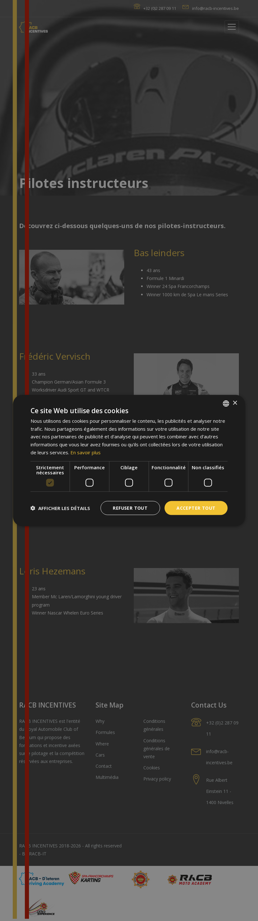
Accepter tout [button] (195, 508)
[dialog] (129, 460)
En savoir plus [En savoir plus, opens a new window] (85, 452)
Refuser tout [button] (130, 508)
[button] (60, 508)
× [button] (235, 403)
